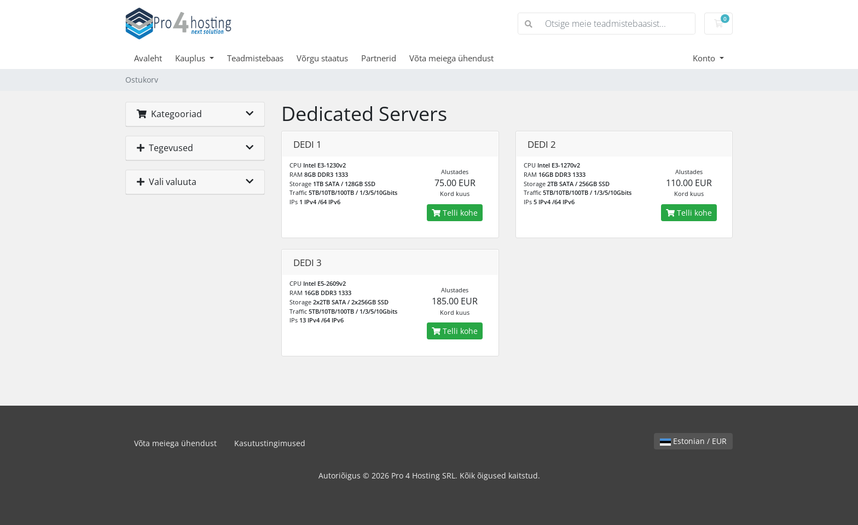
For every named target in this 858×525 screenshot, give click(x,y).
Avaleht (148, 58)
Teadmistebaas (255, 58)
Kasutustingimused (269, 443)
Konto (705, 58)
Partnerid (378, 58)
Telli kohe (455, 212)
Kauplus (191, 58)
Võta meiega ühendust (451, 58)
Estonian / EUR (693, 441)
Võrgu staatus (322, 58)
